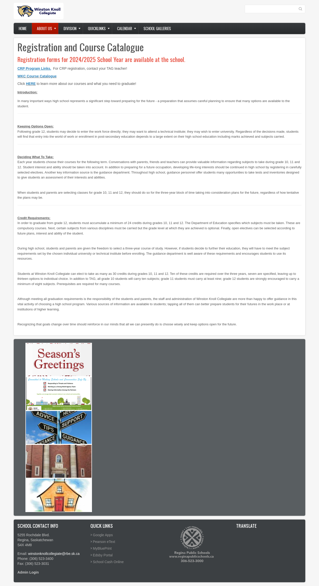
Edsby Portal (103, 555)
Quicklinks (97, 28)
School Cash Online (108, 562)
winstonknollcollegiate (45, 554)
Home (23, 28)
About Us (44, 28)
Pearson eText (104, 542)
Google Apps (103, 535)
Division (70, 28)
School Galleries (157, 28)
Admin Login (28, 572)
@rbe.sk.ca (71, 554)
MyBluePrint (102, 548)
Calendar (124, 28)
